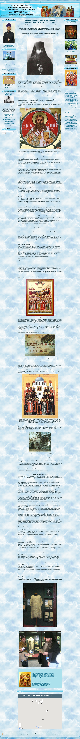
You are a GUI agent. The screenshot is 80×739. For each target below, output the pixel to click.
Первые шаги (62, 1)
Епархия (22, 1)
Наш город (50, 1)
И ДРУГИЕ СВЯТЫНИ (71, 65)
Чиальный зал (69, 1)
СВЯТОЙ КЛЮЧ (71, 40)
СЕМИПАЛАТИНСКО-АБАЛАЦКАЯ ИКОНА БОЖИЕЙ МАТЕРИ (71, 22)
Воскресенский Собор (35, 1)
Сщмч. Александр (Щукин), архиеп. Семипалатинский (43, 673)
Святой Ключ (44, 1)
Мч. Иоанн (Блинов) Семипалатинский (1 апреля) (71, 126)
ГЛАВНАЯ (10, 1)
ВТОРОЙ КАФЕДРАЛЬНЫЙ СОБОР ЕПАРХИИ (9, 66)
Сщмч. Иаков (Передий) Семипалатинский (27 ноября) (71, 108)
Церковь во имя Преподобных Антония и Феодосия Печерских (9, 114)
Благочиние (27, 1)
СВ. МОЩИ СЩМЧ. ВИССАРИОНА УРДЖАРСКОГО (71, 52)
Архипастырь (16, 1)
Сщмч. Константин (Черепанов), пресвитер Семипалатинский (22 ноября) (71, 104)
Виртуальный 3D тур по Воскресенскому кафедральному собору (8, 69)
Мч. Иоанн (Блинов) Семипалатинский (39, 685)
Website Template (36, 737)
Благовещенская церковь (9, 123)
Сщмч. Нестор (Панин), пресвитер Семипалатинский (71, 93)
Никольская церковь (9, 121)
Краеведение (56, 1)
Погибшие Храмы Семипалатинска (8, 94)
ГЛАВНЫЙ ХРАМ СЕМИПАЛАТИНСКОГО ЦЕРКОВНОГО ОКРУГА (9, 62)
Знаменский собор (9, 117)
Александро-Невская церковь (9, 119)
